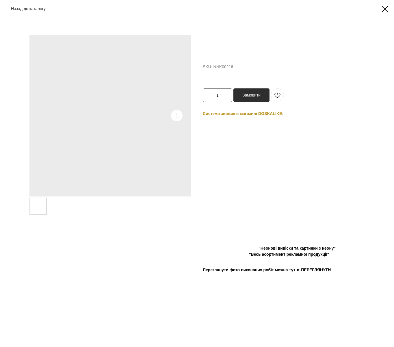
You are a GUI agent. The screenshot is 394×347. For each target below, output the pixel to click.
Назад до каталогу (28, 8)
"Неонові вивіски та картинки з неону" (297, 248)
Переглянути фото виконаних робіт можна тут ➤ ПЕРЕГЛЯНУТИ (267, 270)
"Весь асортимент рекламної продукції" (289, 254)
